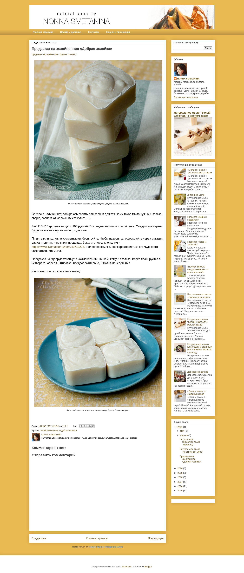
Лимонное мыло (195, 195)
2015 (180, 490)
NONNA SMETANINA (188, 78)
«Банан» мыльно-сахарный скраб (196, 392)
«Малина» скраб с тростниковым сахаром (199, 171)
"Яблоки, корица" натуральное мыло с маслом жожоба (198, 269)
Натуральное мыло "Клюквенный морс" (191, 450)
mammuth (127, 566)
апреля (184, 435)
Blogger (148, 566)
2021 (180, 427)
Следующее (39, 538)
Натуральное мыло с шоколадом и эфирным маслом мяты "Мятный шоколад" (199, 348)
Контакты (93, 32)
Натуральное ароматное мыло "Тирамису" (190, 442)
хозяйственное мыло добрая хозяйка (58, 430)
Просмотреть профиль (186, 97)
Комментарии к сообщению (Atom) (106, 547)
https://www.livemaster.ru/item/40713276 (58, 246)
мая (182, 431)
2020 (180, 468)
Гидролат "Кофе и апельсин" (196, 243)
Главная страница (43, 32)
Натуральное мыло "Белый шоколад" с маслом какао (192, 114)
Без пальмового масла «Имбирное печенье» (199, 295)
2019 (180, 473)
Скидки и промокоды (118, 32)
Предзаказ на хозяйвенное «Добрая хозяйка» (54, 54)
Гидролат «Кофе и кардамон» (197, 218)
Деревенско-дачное (197, 372)
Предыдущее (156, 538)
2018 (180, 477)
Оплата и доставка (70, 32)
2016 (180, 486)
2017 (180, 481)
